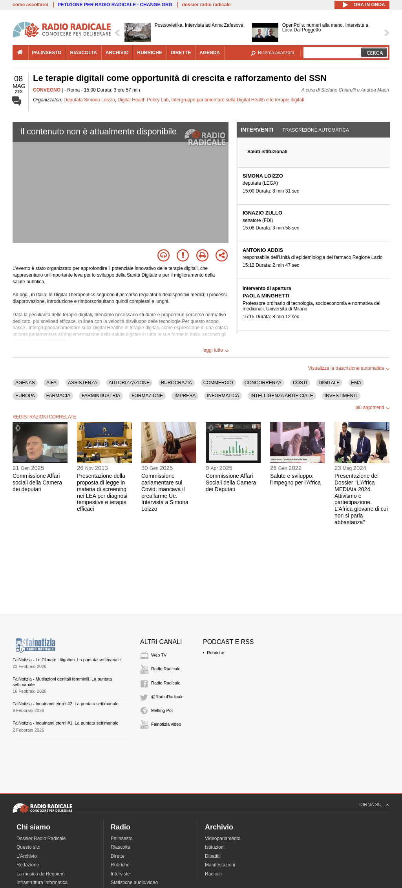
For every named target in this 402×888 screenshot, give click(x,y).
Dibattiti (213, 856)
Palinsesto (121, 838)
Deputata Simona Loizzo (89, 100)
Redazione (27, 865)
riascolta (83, 52)
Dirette (117, 856)
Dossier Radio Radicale (41, 838)
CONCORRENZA (263, 382)
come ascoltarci (30, 4)
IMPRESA (185, 395)
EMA (356, 382)
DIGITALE (329, 382)
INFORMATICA (223, 395)
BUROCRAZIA (176, 382)
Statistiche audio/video (134, 882)
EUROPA (25, 395)
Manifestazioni (220, 865)
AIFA (51, 382)
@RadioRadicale (167, 696)
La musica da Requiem (40, 874)
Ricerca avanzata (276, 52)
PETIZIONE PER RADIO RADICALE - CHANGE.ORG (115, 4)
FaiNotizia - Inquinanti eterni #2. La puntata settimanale (66, 703)
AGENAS (25, 382)
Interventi (257, 130)
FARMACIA (58, 395)
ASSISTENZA (82, 382)
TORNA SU (370, 804)
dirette (181, 52)
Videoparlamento (223, 838)
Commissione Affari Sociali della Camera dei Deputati (231, 482)
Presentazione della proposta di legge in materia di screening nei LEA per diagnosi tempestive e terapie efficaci (102, 492)
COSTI (300, 382)
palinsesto (47, 52)
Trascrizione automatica (315, 130)
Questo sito (28, 847)
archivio (117, 52)
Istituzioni (215, 847)
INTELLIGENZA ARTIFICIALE (281, 395)
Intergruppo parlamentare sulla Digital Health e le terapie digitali (237, 100)
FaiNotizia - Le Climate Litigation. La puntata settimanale (67, 659)
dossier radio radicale (206, 4)
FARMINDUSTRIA (101, 395)
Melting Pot (162, 710)
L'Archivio (26, 856)
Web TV (158, 655)
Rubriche (215, 652)
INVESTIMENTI (341, 395)
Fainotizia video (166, 724)
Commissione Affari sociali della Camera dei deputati (37, 482)
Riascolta (120, 847)
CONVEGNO (46, 90)
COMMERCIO (218, 382)
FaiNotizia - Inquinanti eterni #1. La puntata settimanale (66, 723)
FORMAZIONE (147, 395)
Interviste (120, 874)
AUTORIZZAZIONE (129, 382)
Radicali (213, 874)
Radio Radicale (166, 668)
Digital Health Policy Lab (142, 100)
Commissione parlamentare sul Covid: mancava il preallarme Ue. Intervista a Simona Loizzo (164, 492)
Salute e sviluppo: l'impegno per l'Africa (295, 479)
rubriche (149, 52)
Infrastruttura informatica (42, 882)
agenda (209, 52)
